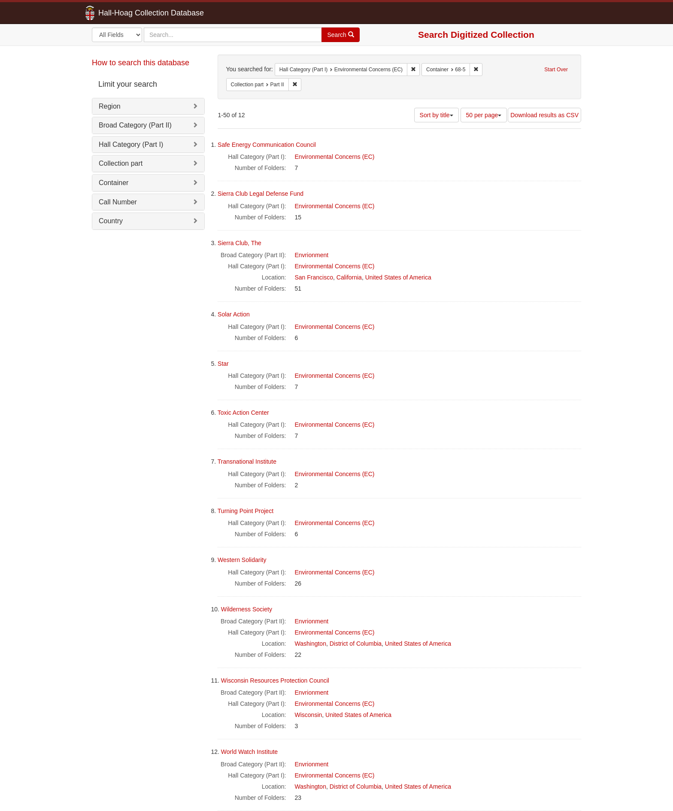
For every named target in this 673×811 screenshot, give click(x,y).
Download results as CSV (544, 115)
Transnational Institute (247, 461)
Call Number (118, 202)
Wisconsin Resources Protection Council (275, 680)
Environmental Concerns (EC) (335, 156)
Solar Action (234, 314)
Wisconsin (308, 714)
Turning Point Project (245, 510)
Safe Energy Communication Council (267, 144)
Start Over (556, 70)
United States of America (398, 277)
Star (223, 363)
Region (110, 106)
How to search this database (140, 62)
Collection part (120, 163)
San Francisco (314, 277)
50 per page (484, 115)
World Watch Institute (249, 751)
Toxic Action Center (243, 412)
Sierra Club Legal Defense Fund (260, 193)
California (349, 277)
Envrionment (312, 255)
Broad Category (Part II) (135, 125)
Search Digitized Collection (476, 34)
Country (111, 221)
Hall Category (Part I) (131, 144)
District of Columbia (356, 643)
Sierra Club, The (239, 243)
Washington (310, 643)
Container (113, 182)
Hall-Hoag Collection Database (124, 13)
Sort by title (436, 115)
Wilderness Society (246, 609)
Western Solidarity (242, 559)
